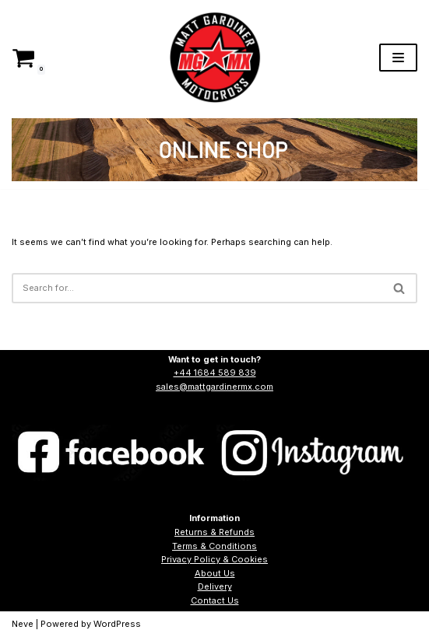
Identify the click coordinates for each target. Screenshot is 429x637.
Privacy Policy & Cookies (214, 559)
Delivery (215, 586)
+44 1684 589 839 (215, 372)
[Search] (197, 288)
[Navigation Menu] (398, 58)
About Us (215, 573)
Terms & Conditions (214, 546)
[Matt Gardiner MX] (215, 57)
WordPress (117, 623)
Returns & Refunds (214, 532)
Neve (22, 623)
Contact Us (215, 600)
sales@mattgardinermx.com (214, 386)
